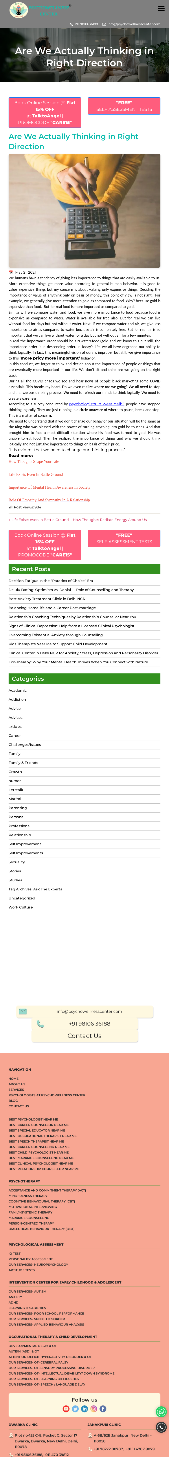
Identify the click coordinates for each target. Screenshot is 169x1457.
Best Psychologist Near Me (33, 1281)
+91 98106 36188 (89, 1186)
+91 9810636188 (86, 24)
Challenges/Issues (25, 745)
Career (15, 736)
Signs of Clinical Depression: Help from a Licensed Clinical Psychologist (71, 626)
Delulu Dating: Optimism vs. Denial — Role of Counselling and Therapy (71, 590)
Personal (16, 817)
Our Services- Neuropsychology (38, 1427)
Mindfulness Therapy (28, 1358)
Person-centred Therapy (31, 1385)
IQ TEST (14, 1416)
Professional (20, 826)
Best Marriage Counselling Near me (41, 1320)
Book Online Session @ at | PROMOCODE (44, 112)
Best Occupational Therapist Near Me (43, 1298)
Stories (15, 871)
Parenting (18, 808)
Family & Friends (23, 763)
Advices (15, 718)
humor (15, 781)
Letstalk (16, 790)
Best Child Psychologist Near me (39, 1314)
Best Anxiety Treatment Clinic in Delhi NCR (47, 599)
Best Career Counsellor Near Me (39, 1287)
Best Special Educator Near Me (37, 1292)
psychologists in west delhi (96, 404)
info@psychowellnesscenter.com (134, 24)
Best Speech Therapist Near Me (36, 1303)
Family (14, 754)
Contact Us (84, 1197)
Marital (15, 799)
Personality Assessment (31, 1421)
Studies (15, 880)
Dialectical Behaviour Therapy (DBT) (42, 1391)
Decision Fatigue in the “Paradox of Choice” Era (51, 581)
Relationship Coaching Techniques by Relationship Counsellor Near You (72, 617)
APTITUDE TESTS (22, 1432)
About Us (17, 1246)
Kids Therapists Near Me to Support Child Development (58, 644)
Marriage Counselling (29, 1380)
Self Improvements (26, 853)
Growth (15, 772)
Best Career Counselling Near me (39, 1309)
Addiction (17, 699)
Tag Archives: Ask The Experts (35, 889)
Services (16, 1252)
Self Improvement (25, 844)
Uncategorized (22, 898)
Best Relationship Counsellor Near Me (44, 1331)
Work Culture (21, 907)
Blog (13, 1263)
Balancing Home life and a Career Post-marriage (52, 608)
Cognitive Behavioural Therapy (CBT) (42, 1363)
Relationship (20, 835)
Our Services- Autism (27, 1453)
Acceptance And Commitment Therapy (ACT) (47, 1352)
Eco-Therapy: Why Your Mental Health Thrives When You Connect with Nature (78, 662)
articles (15, 727)
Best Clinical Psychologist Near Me (41, 1325)
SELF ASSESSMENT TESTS (124, 106)
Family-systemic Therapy (30, 1374)
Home (13, 1241)
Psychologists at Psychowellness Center (47, 1257)
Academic (18, 690)
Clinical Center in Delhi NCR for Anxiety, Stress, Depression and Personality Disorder (83, 653)
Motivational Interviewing (33, 1369)
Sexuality (17, 862)
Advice (15, 708)
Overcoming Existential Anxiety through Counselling (56, 635)
